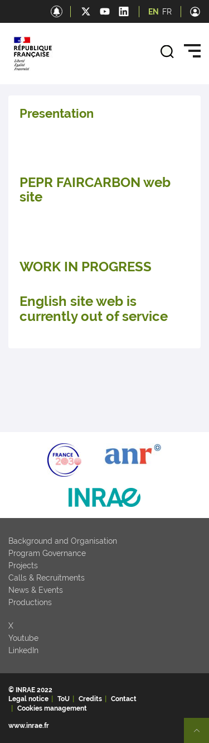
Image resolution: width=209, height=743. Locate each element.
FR (167, 11)
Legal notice (28, 699)
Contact (124, 699)
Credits (90, 699)
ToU (63, 699)
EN (153, 11)
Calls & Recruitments (46, 577)
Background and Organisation (62, 540)
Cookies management (52, 708)
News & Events (35, 590)
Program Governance (47, 553)
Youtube (23, 638)
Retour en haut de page (201, 735)
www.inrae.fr (28, 726)
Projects (23, 565)
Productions (30, 602)
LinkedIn (23, 650)
